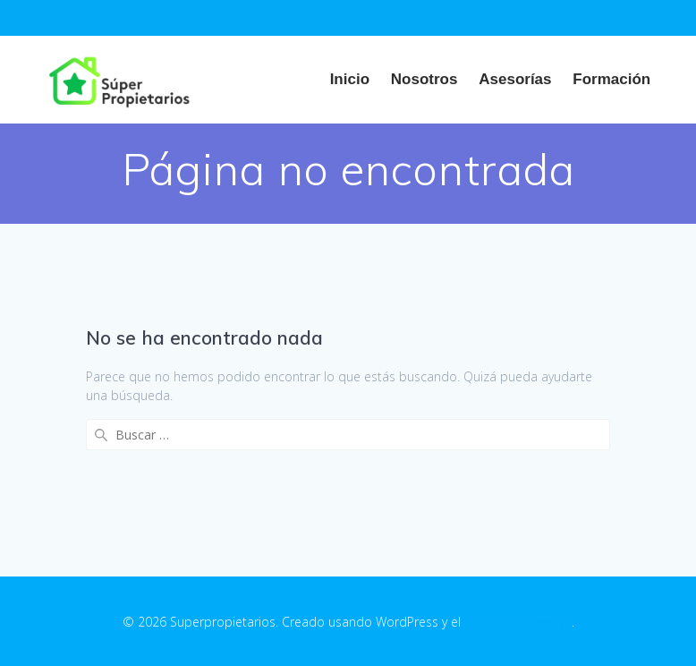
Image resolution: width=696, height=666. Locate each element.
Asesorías (515, 79)
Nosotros (424, 79)
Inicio (349, 79)
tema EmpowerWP (518, 621)
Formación (611, 79)
